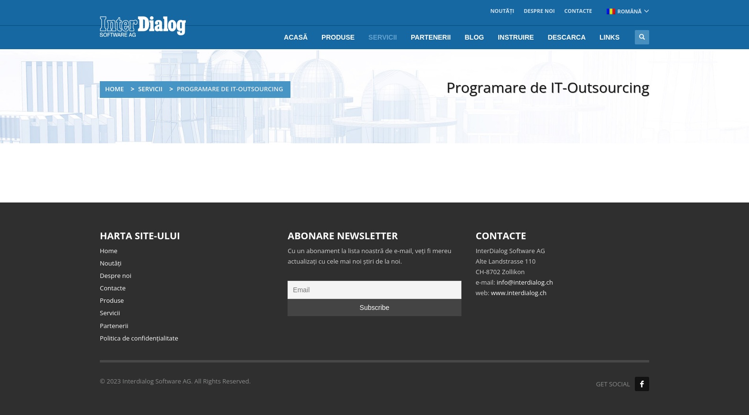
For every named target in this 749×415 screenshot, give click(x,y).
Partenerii (114, 325)
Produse (112, 300)
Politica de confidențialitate (139, 338)
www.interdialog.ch (518, 292)
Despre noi (539, 10)
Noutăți (502, 10)
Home (114, 89)
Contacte (578, 10)
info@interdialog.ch (525, 282)
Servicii (150, 89)
